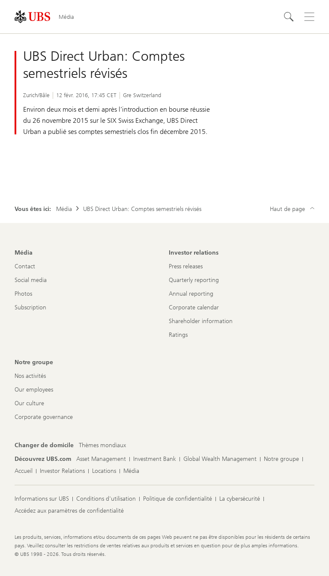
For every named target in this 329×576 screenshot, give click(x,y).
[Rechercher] (289, 17)
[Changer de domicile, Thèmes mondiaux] (102, 445)
